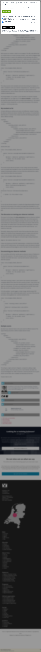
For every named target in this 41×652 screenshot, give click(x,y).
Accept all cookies (6, 11)
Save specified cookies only (8, 27)
